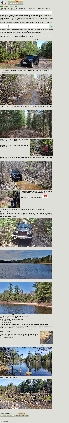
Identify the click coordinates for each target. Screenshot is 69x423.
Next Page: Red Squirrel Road (8, 415)
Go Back (27, 415)
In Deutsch (19, 1)
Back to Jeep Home (20, 415)
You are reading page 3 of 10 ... (15, 3)
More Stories (11, 1)
